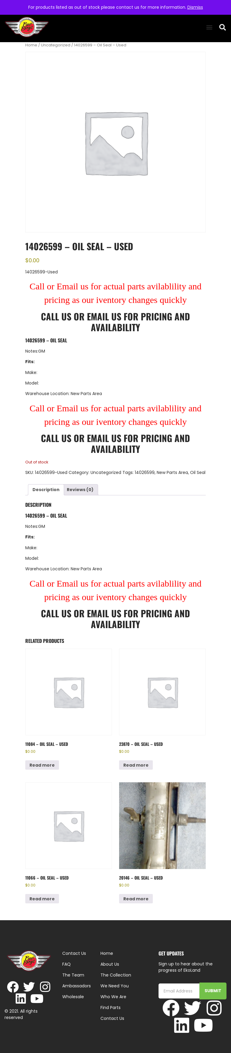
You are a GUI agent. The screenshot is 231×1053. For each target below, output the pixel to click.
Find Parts (110, 1008)
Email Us (105, 316)
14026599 (145, 472)
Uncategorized (55, 45)
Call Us (56, 316)
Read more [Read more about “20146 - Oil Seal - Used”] (136, 899)
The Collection (115, 975)
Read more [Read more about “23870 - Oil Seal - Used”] (136, 765)
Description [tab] (46, 490)
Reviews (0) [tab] (80, 490)
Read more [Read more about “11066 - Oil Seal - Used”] (42, 899)
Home (31, 45)
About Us (109, 964)
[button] (209, 27)
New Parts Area (172, 472)
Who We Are (113, 997)
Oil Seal (197, 472)
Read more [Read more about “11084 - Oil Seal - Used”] (42, 765)
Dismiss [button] (195, 7)
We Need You (114, 986)
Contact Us (112, 1018)
